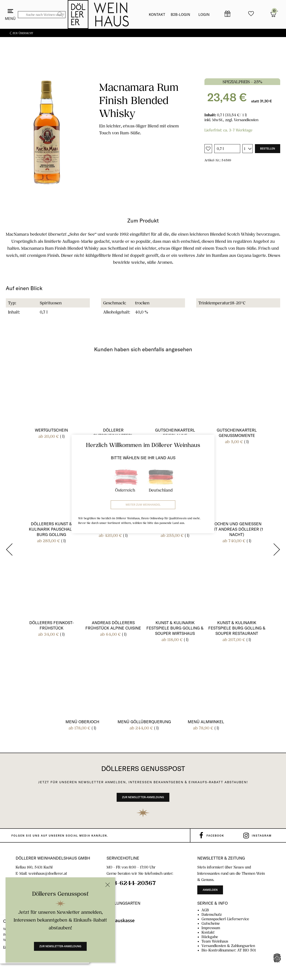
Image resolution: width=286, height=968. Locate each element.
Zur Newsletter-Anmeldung (60, 946)
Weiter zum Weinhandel (143, 504)
